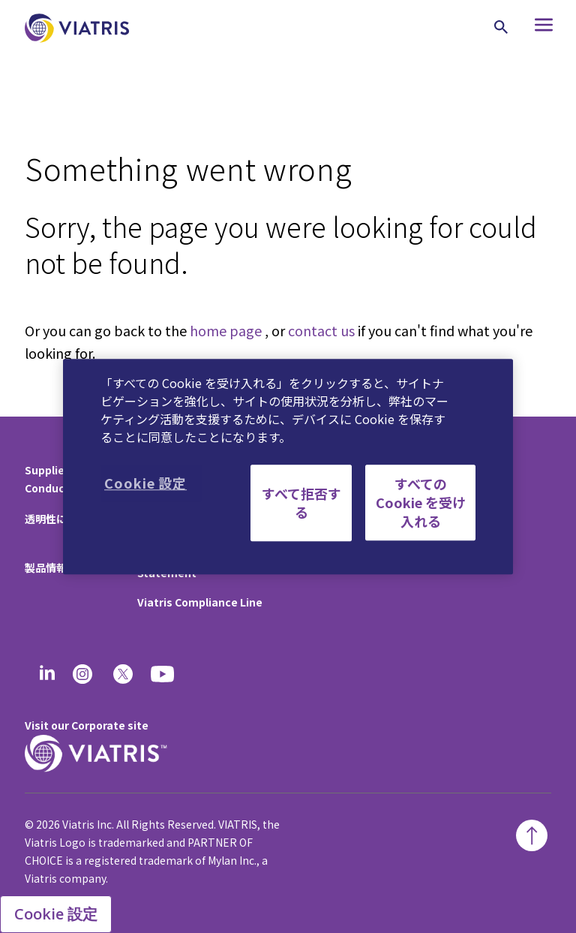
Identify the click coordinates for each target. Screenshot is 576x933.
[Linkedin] (47, 674)
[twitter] (123, 674)
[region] (288, 467)
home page (226, 330)
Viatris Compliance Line (199, 601)
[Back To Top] (531, 835)
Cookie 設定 (56, 914)
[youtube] (163, 674)
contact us (321, 330)
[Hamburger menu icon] (537, 28)
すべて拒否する (301, 502)
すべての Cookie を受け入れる (421, 502)
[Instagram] (82, 674)
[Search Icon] (501, 27)
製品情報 (46, 567)
